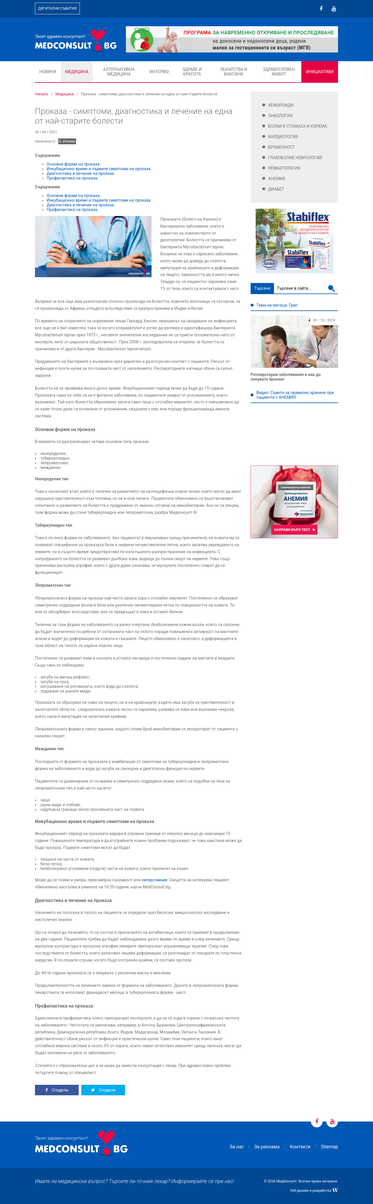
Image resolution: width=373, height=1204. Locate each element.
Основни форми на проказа (73, 164)
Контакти (300, 1146)
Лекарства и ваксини (233, 71)
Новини (47, 71)
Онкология (280, 115)
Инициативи (320, 71)
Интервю (159, 71)
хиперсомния (154, 880)
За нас (237, 1146)
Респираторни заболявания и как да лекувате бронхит (286, 377)
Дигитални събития (57, 8)
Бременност (281, 147)
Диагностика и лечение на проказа (80, 173)
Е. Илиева (67, 141)
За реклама (267, 1146)
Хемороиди (281, 105)
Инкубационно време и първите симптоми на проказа (99, 168)
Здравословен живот (279, 71)
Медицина (76, 71)
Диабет (276, 189)
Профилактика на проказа (72, 178)
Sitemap (329, 1146)
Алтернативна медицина (119, 71)
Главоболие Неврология (295, 157)
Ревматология (284, 168)
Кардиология (283, 136)
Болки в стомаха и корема (297, 126)
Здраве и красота (192, 71)
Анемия (276, 178)
